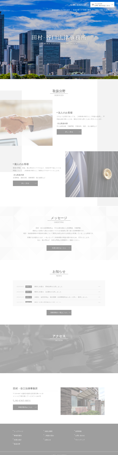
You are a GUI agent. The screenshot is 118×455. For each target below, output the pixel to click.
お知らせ (48, 437)
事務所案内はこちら (25, 407)
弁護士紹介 (66, 10)
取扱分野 (75, 10)
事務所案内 (55, 10)
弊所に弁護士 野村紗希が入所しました (48, 287)
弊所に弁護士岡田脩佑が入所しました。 (48, 303)
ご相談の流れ (98, 10)
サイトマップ (80, 437)
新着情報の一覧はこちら (59, 313)
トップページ (18, 431)
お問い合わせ (110, 10)
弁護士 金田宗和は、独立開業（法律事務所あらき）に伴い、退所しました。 (62, 297)
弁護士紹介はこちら (59, 248)
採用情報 (78, 431)
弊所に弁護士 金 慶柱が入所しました (48, 292)
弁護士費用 (87, 10)
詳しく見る (69, 132)
